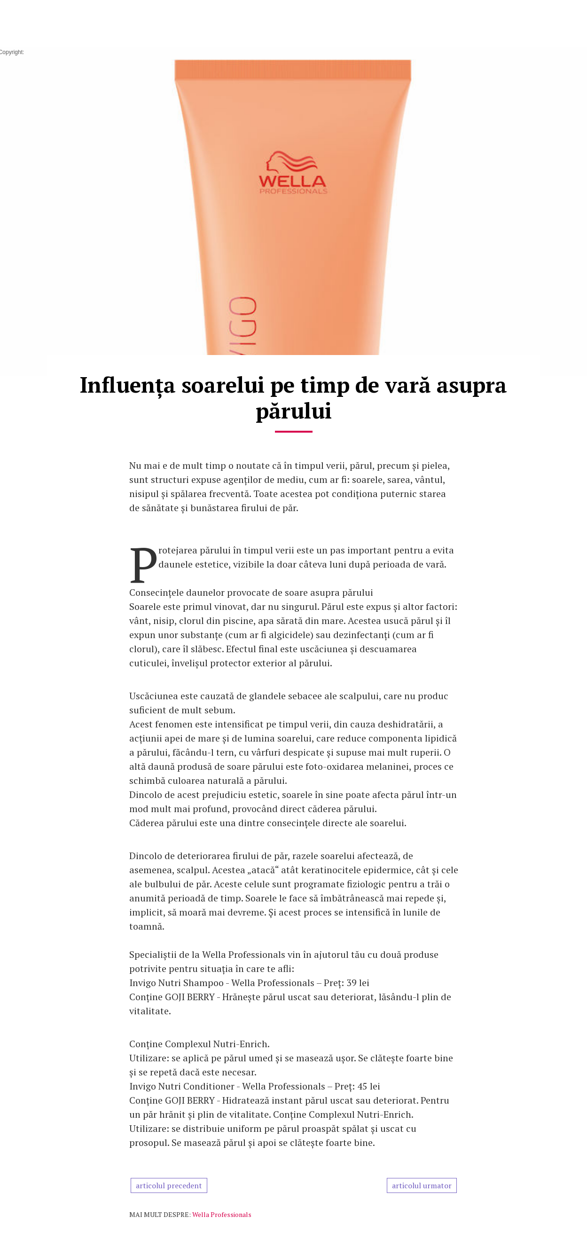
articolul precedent (169, 1185)
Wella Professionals (221, 1214)
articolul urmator (422, 1185)
